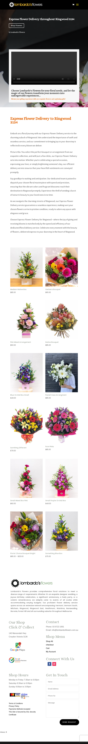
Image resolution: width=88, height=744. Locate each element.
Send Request (69, 722)
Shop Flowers (16, 25)
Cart (47, 648)
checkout (49, 645)
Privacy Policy (14, 706)
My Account (50, 652)
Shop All (49, 641)
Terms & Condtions (16, 703)
